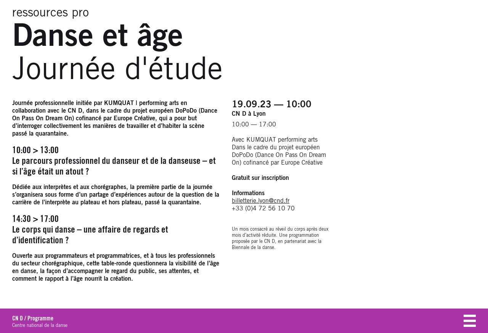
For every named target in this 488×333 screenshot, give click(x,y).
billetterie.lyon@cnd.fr (260, 201)
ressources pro (50, 13)
